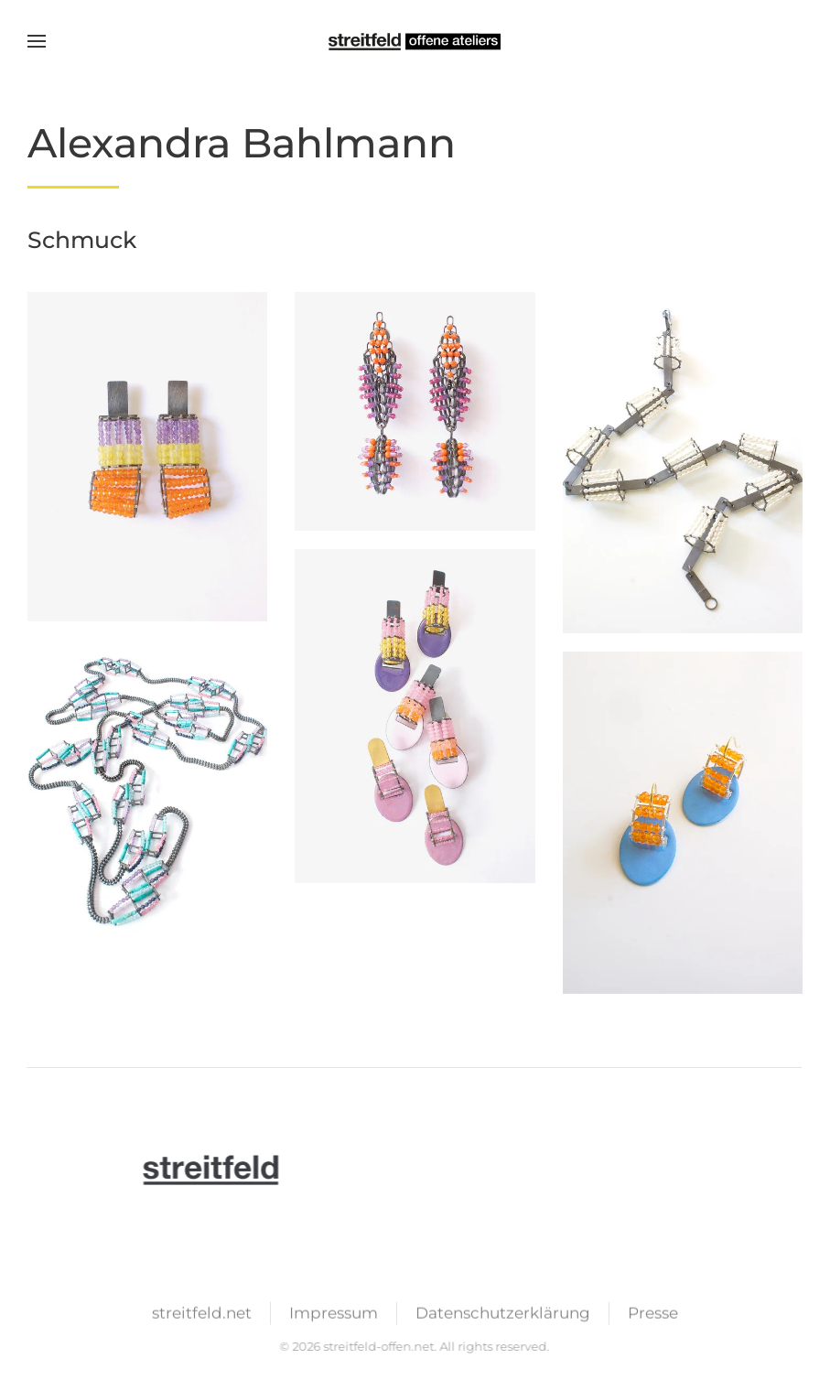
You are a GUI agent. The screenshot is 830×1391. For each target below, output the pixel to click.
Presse (653, 1314)
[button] (36, 41)
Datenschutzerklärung (502, 1314)
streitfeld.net (202, 1314)
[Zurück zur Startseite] (415, 41)
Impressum (333, 1314)
